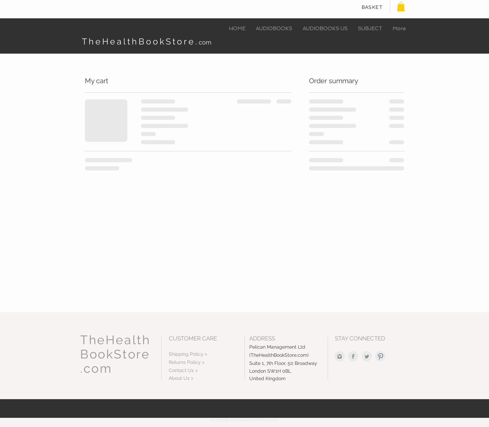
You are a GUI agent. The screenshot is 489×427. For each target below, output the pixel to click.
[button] (401, 6)
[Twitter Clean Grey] (367, 356)
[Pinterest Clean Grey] (380, 356)
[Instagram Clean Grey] (339, 356)
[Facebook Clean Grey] (353, 356)
